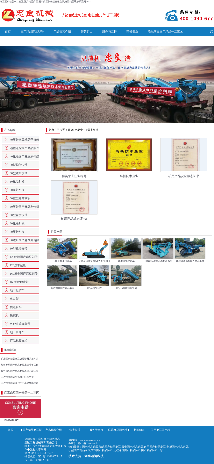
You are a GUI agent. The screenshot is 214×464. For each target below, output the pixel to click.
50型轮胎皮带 (18, 164)
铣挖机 (14, 315)
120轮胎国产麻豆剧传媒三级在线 (24, 258)
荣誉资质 (132, 31)
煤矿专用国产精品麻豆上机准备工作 (19, 364)
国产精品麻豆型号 (32, 31)
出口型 (14, 298)
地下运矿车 (17, 290)
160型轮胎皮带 (19, 282)
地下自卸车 (17, 332)
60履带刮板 (17, 190)
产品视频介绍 (62, 31)
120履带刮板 (18, 265)
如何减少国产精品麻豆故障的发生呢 (19, 370)
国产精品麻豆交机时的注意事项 (17, 376)
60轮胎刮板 (17, 181)
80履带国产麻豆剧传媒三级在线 (24, 241)
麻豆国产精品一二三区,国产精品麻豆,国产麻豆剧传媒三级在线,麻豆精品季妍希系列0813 (45, 1)
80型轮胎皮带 (18, 248)
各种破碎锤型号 (20, 323)
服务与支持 (109, 31)
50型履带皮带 (18, 173)
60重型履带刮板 (20, 198)
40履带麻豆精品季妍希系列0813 (24, 141)
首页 (8, 31)
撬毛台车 (16, 307)
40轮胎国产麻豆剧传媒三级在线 (24, 157)
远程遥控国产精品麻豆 (24, 148)
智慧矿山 (86, 31)
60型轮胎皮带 (18, 215)
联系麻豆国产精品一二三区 (165, 31)
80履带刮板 (17, 231)
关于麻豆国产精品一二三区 (43, 41)
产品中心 (80, 129)
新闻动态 (11, 41)
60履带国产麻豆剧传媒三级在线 (24, 208)
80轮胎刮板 (17, 223)
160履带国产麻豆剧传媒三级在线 (24, 275)
